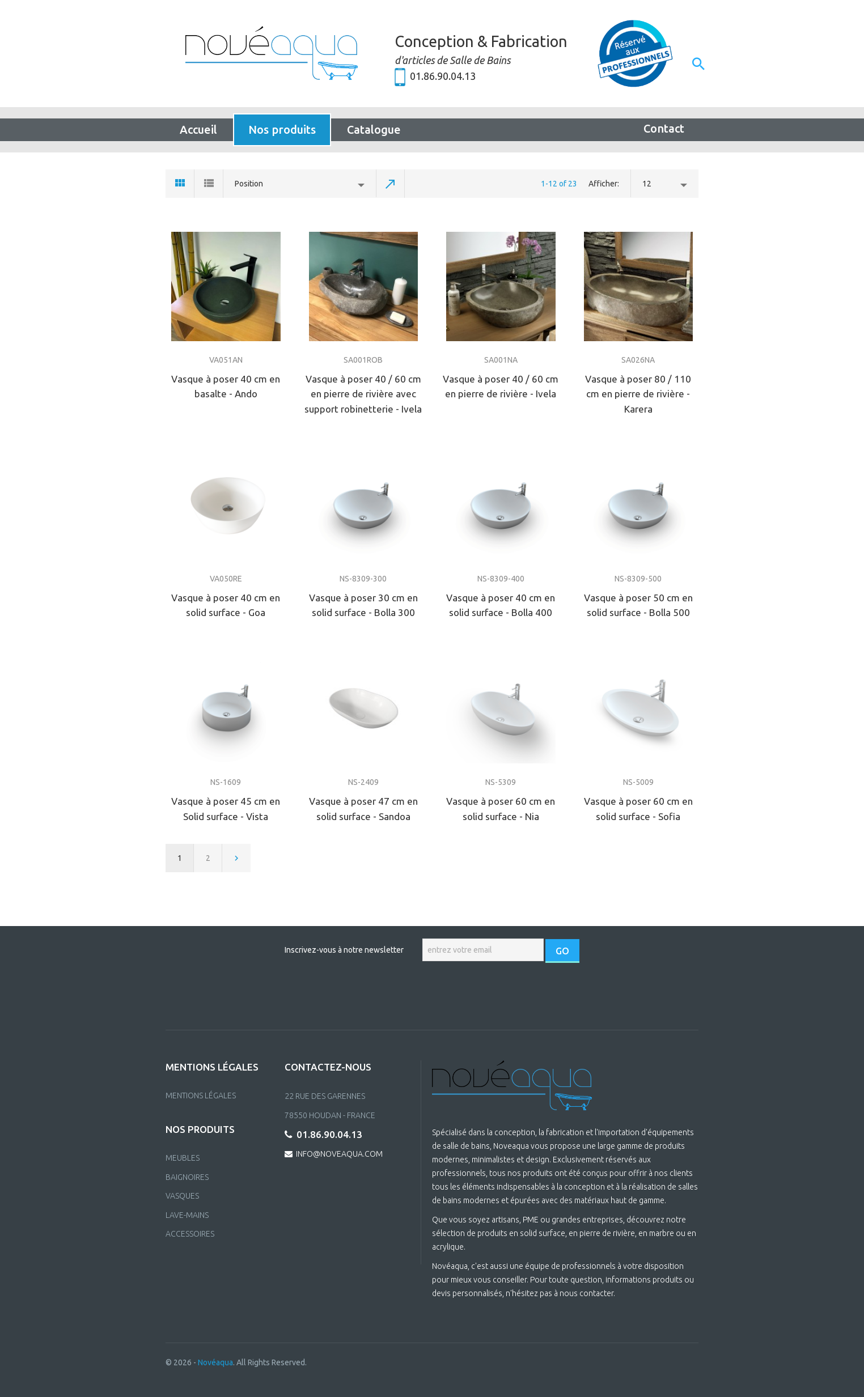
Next (236, 858)
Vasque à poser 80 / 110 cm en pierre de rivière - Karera (638, 393)
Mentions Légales (201, 1095)
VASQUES (182, 1195)
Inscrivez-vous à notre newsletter (344, 949)
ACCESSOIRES (190, 1233)
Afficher (602, 183)
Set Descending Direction (390, 183)
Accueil (198, 129)
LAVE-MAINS (187, 1215)
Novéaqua (215, 1362)
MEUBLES (183, 1157)
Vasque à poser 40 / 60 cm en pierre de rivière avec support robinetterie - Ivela (363, 393)
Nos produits (282, 129)
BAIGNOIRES (187, 1177)
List (208, 183)
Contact (663, 128)
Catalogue (374, 129)
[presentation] (433, 996)
